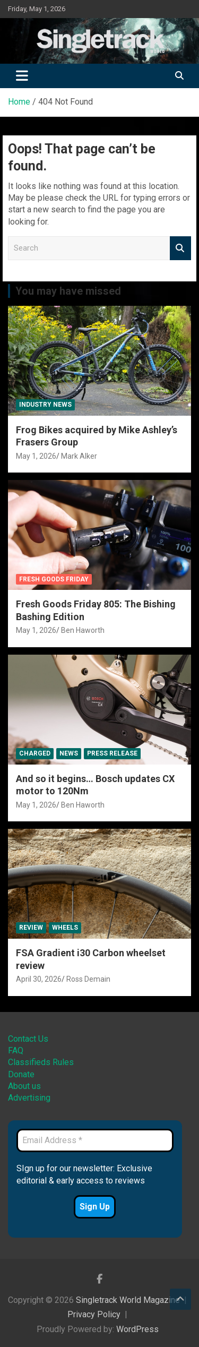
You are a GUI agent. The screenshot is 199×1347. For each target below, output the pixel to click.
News (68, 753)
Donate (21, 1074)
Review (31, 927)
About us (24, 1086)
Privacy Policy (93, 1314)
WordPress (137, 1329)
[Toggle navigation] (22, 76)
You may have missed (68, 291)
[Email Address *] (95, 1140)
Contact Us (28, 1039)
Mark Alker (79, 456)
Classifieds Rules (41, 1062)
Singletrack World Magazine (128, 1300)
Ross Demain (88, 979)
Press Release (112, 753)
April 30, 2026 (39, 979)
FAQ (15, 1050)
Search (180, 248)
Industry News (45, 404)
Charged (34, 753)
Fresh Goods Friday (54, 579)
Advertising (29, 1098)
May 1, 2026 (36, 456)
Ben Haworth (83, 630)
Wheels (65, 927)
